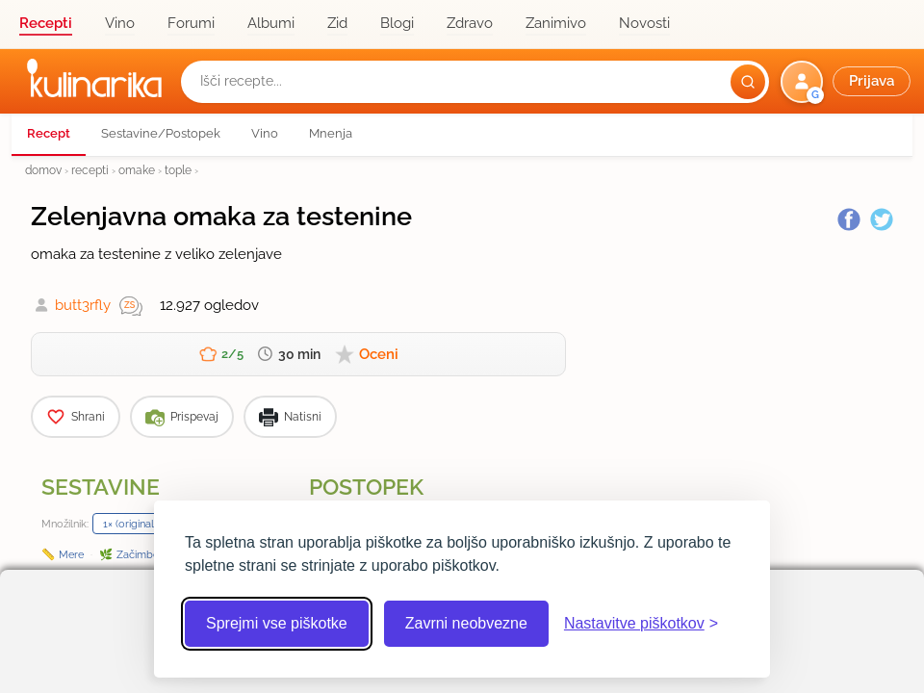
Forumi (191, 23)
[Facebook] (848, 219)
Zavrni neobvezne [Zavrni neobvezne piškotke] (466, 623)
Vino (120, 23)
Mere (71, 554)
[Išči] (748, 81)
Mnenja (330, 133)
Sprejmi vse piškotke (276, 623)
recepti (90, 170)
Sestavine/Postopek (160, 133)
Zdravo (470, 23)
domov (43, 170)
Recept (48, 133)
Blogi (397, 23)
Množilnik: (65, 523)
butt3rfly (83, 305)
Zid (337, 23)
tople (178, 170)
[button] (847, 82)
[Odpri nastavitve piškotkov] (641, 624)
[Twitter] (881, 219)
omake (136, 170)
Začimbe (137, 554)
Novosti (644, 23)
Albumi (271, 23)
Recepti (45, 23)
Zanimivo (556, 23)
